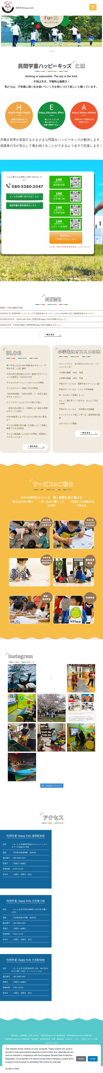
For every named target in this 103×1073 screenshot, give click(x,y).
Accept (92, 1057)
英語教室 (34, 1039)
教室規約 (14, 1035)
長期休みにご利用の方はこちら (65, 237)
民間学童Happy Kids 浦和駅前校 (53, 1035)
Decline (78, 1057)
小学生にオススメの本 (89, 1039)
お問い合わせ (34, 1035)
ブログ (76, 1039)
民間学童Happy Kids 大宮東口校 (79, 1035)
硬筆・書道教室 (58, 1039)
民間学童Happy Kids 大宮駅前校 (17, 1039)
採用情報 (23, 1035)
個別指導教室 (45, 1039)
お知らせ (69, 1039)
